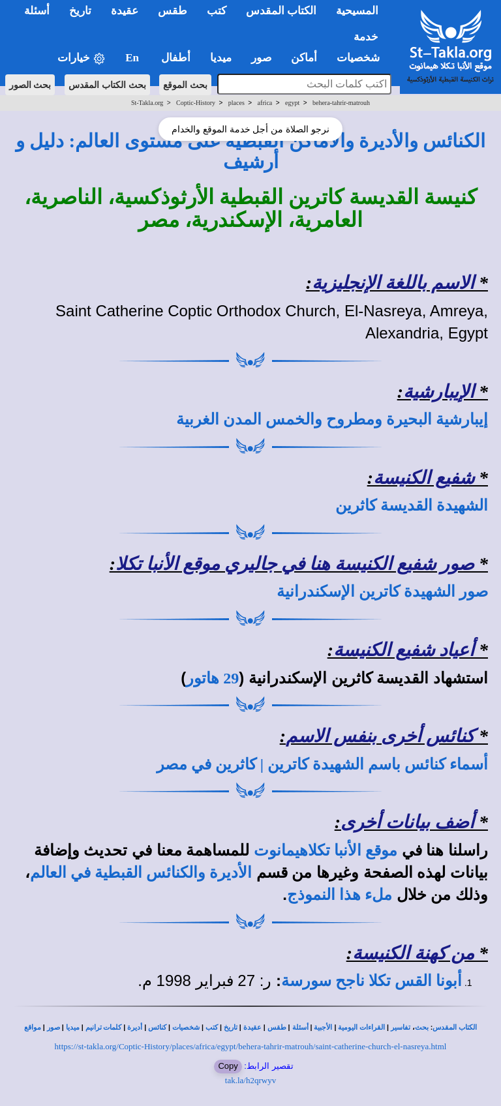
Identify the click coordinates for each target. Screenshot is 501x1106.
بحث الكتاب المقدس (107, 85)
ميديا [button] (221, 58)
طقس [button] (172, 11)
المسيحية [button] (357, 11)
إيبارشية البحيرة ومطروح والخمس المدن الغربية (332, 419)
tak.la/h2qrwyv (250, 1080)
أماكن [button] (304, 58)
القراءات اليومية (361, 1027)
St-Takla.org (147, 102)
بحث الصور (30, 85)
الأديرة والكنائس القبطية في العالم (141, 872)
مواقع (32, 1027)
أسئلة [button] (37, 11)
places (236, 102)
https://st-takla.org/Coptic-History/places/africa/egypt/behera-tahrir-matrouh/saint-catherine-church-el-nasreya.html (251, 1046)
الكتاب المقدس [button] (281, 11)
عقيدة (252, 1027)
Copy (227, 1066)
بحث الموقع (185, 85)
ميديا (73, 1027)
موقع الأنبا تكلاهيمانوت (325, 850)
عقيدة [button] (124, 11)
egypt (292, 102)
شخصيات (186, 1027)
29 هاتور (212, 678)
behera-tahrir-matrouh (341, 102)
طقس (276, 1027)
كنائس (157, 1027)
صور (53, 1027)
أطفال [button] (175, 58)
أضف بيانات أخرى (407, 822)
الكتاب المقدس (455, 1027)
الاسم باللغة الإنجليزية (393, 283)
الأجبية (323, 1027)
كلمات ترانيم (103, 1027)
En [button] (133, 58)
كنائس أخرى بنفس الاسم (380, 736)
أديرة (134, 1027)
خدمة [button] (366, 37)
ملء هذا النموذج (339, 894)
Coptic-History (195, 102)
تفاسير (400, 1027)
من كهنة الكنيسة (413, 953)
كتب (211, 1027)
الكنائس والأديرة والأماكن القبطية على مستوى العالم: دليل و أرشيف (250, 151)
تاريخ (230, 1027)
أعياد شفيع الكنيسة (403, 650)
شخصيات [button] (362, 58)
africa (265, 102)
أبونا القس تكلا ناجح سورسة (371, 980)
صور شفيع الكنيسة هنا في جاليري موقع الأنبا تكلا (294, 564)
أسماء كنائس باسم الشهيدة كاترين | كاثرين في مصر (322, 764)
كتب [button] (216, 11)
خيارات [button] (81, 58)
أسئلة (300, 1027)
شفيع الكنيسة (423, 478)
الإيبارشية (438, 391)
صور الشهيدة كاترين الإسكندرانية (382, 591)
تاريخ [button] (80, 11)
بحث (422, 1027)
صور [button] (261, 58)
